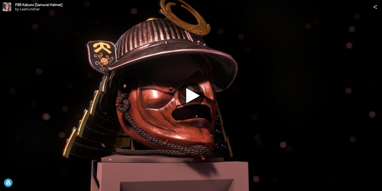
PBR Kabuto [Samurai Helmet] (38, 4)
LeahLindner (30, 9)
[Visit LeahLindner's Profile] (7, 7)
